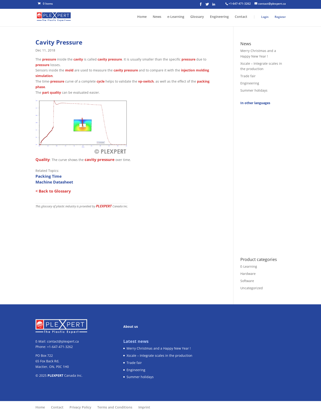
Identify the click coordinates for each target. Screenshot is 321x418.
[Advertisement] (263, 178)
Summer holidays (253, 90)
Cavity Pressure (58, 42)
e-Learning (175, 17)
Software (247, 281)
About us (130, 326)
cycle (101, 81)
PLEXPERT (104, 206)
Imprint (144, 407)
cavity (78, 59)
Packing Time (48, 176)
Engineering (219, 17)
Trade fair (248, 76)
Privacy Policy (80, 407)
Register (280, 17)
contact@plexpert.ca (63, 341)
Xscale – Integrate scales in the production (159, 355)
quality (55, 92)
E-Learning (248, 266)
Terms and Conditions (114, 407)
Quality (42, 159)
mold (69, 70)
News (157, 17)
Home (142, 17)
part (45, 92)
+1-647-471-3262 (240, 4)
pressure (49, 59)
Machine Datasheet (54, 182)
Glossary (197, 17)
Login (265, 17)
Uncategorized (251, 288)
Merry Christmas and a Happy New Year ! (159, 348)
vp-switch (146, 81)
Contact (241, 17)
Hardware (248, 273)
